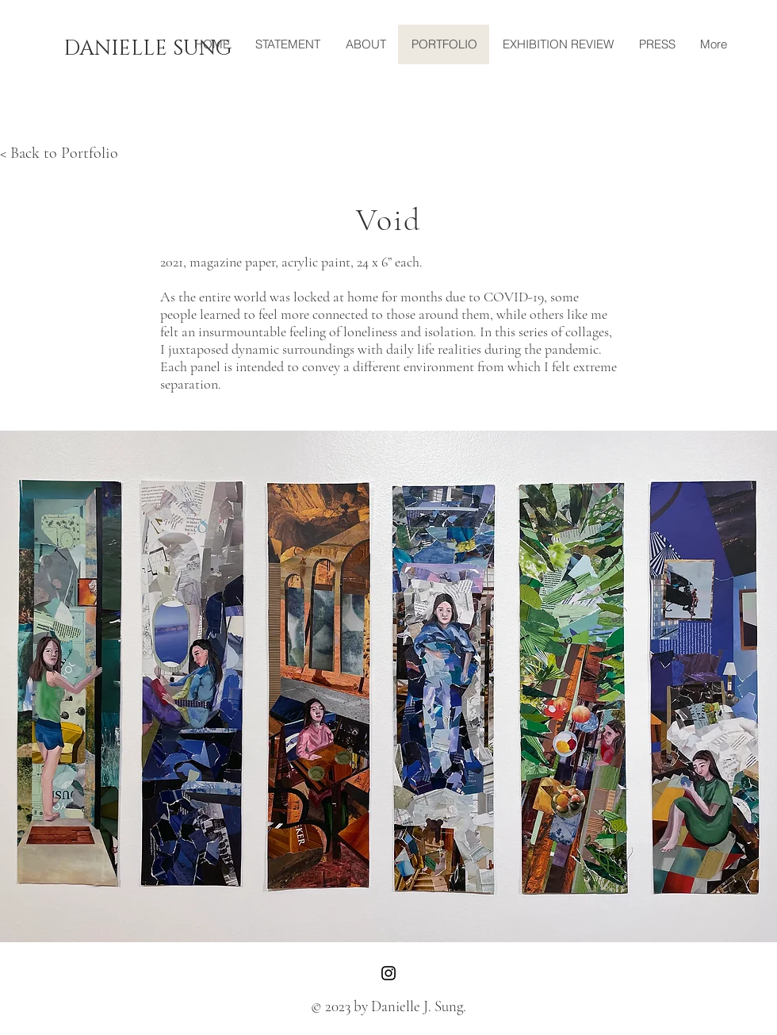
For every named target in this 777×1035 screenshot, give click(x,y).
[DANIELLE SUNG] (147, 49)
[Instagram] (388, 973)
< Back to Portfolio (59, 153)
